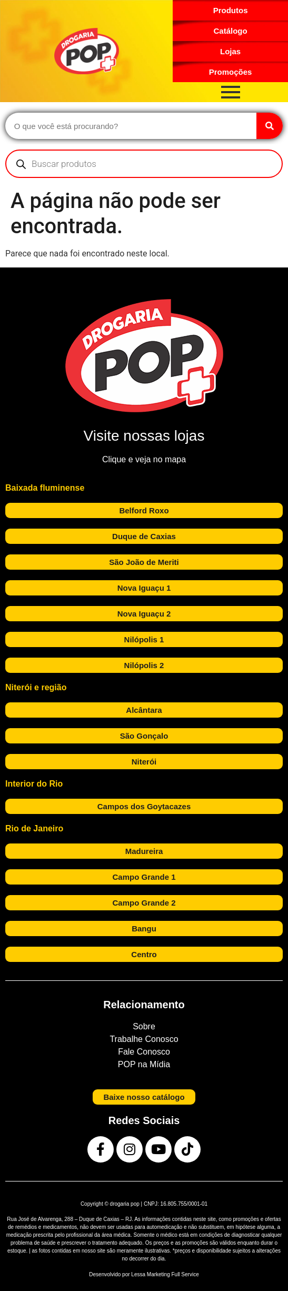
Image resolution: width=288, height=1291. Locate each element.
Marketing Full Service (173, 1274)
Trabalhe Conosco (144, 1039)
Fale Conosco (144, 1051)
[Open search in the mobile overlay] (144, 163)
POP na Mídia (144, 1064)
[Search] (269, 126)
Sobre (144, 1026)
